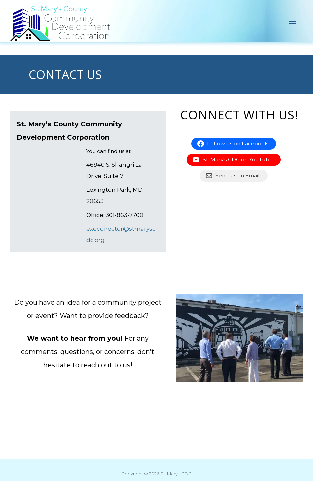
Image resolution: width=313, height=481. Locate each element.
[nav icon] (293, 21)
